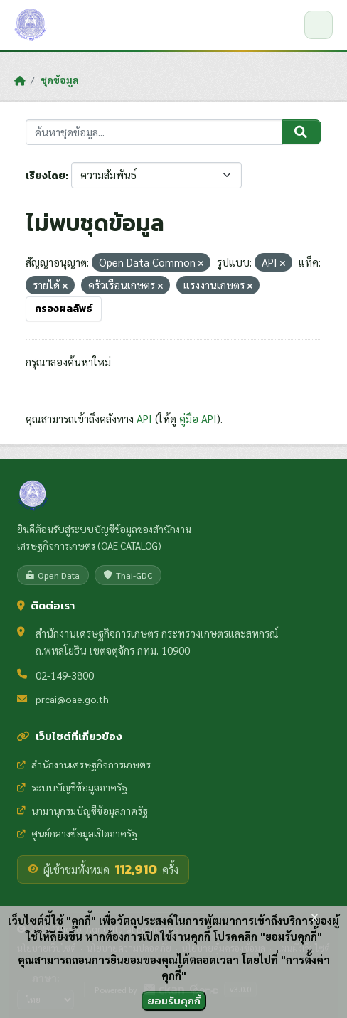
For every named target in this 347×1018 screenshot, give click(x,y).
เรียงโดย (45, 175)
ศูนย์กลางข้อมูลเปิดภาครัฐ (77, 833)
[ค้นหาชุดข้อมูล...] (154, 132)
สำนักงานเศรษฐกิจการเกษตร (84, 764)
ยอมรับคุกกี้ (174, 1000)
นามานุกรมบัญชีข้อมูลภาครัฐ (82, 810)
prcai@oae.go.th (72, 698)
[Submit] (301, 132)
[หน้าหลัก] (19, 80)
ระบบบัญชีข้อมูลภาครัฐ (72, 787)
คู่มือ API (198, 418)
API (144, 418)
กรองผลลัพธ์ (63, 308)
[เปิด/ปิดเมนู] (318, 25)
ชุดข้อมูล (60, 79)
